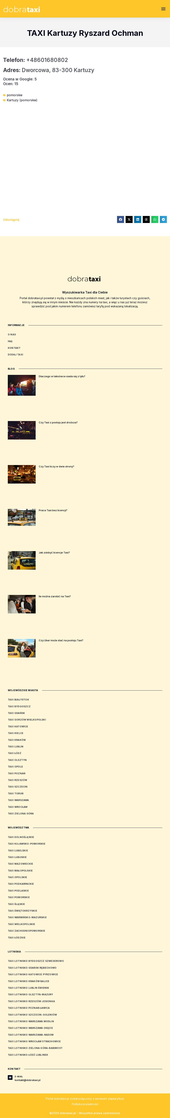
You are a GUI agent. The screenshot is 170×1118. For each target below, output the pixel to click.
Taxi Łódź (14, 753)
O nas (12, 334)
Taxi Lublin (15, 746)
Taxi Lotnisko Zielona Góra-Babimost (35, 1048)
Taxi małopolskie (20, 870)
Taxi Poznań (16, 773)
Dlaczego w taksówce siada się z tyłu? (62, 376)
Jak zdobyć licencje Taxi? (54, 552)
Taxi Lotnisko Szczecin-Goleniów (32, 1014)
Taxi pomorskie (19, 897)
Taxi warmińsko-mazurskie (27, 917)
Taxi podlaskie (18, 890)
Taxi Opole (15, 766)
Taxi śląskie (16, 904)
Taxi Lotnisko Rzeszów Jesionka (31, 1001)
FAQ (10, 341)
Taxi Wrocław (17, 806)
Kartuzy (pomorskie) (22, 100)
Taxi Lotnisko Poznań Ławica (29, 1007)
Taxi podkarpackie (21, 883)
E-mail (19, 1076)
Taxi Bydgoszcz (19, 706)
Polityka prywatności (85, 1104)
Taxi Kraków (17, 739)
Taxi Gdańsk (16, 713)
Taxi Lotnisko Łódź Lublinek (28, 1054)
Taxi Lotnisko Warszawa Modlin (31, 1021)
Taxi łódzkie (17, 937)
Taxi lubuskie (17, 857)
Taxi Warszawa (18, 800)
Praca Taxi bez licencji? (53, 510)
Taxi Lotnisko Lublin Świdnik (28, 987)
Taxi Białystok (18, 699)
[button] (163, 8)
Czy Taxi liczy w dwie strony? (56, 466)
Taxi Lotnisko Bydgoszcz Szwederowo (36, 960)
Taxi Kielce (15, 733)
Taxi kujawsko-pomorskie (27, 843)
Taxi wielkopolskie (21, 924)
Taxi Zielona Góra (21, 813)
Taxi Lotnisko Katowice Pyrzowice (33, 974)
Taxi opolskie (17, 877)
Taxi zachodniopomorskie (26, 930)
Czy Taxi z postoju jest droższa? (58, 422)
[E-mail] (10, 1077)
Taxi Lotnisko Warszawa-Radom (31, 1034)
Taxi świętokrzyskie (22, 910)
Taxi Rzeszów (17, 780)
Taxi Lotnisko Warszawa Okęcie (30, 1027)
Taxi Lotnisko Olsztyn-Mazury (30, 994)
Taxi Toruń (15, 793)
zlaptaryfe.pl (116, 1098)
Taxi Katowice (18, 726)
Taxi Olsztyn (17, 760)
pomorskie (14, 95)
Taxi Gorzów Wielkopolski (27, 719)
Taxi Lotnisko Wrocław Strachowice (34, 1041)
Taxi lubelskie (18, 850)
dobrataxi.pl (61, 1098)
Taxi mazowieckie (20, 863)
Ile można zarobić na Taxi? (55, 596)
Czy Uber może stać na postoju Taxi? (61, 640)
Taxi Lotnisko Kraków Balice (28, 981)
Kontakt (14, 347)
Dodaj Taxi (15, 354)
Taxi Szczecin (18, 786)
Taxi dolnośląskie (21, 837)
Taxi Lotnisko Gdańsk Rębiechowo (32, 967)
